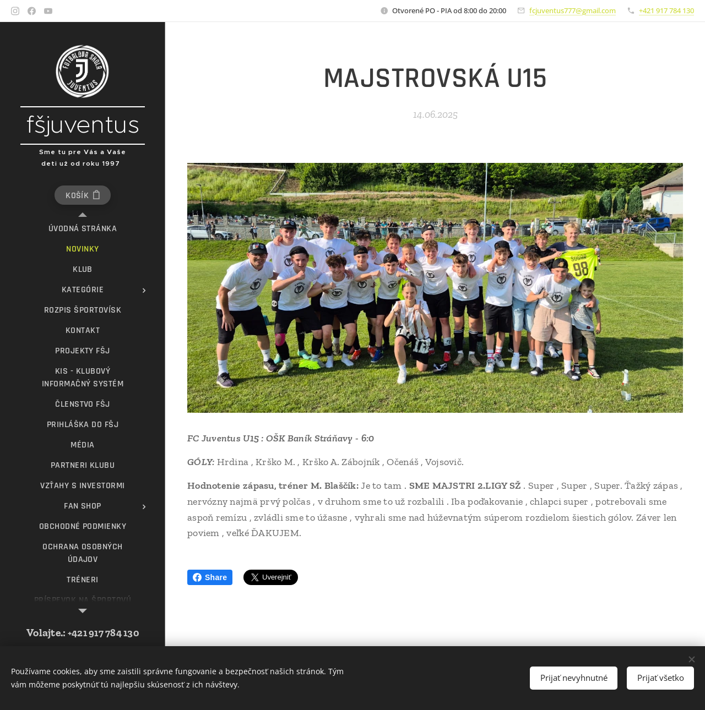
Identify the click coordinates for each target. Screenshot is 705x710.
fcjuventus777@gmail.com (572, 10)
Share (210, 577)
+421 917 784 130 (666, 10)
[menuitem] (82, 228)
